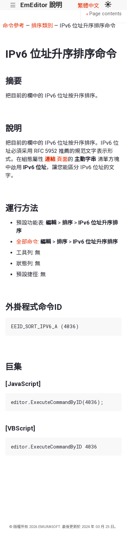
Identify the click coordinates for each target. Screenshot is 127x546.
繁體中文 (88, 5)
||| (13, 5)
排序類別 (42, 25)
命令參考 (13, 25)
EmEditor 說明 (41, 5)
